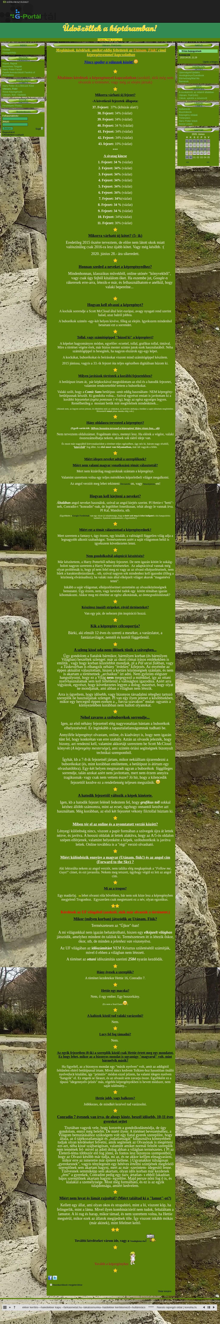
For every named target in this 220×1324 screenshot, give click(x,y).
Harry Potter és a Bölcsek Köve (18, 86)
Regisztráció (8, 132)
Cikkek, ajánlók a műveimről (193, 98)
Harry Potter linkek (188, 121)
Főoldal (6, 49)
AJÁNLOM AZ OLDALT (16, 2)
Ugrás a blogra (210, 61)
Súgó (39, 129)
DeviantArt (126, 484)
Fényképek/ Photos (12, 105)
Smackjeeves (149, 484)
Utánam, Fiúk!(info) (188, 95)
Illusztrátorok (185, 112)
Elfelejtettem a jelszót (13, 134)
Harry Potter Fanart (12, 69)
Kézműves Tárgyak (12, 66)
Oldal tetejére (164, 1291)
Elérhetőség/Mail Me (189, 78)
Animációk (184, 55)
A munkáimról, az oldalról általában (196, 92)
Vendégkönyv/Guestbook (191, 75)
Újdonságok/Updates (189, 72)
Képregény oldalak (188, 115)
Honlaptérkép (9, 52)
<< (187, 162)
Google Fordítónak (81, 515)
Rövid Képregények (12, 91)
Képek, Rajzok (10, 63)
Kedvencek (184, 109)
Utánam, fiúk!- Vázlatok (14, 94)
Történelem (184, 118)
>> (208, 162)
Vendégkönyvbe (138, 1241)
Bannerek (184, 81)
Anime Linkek (185, 124)
